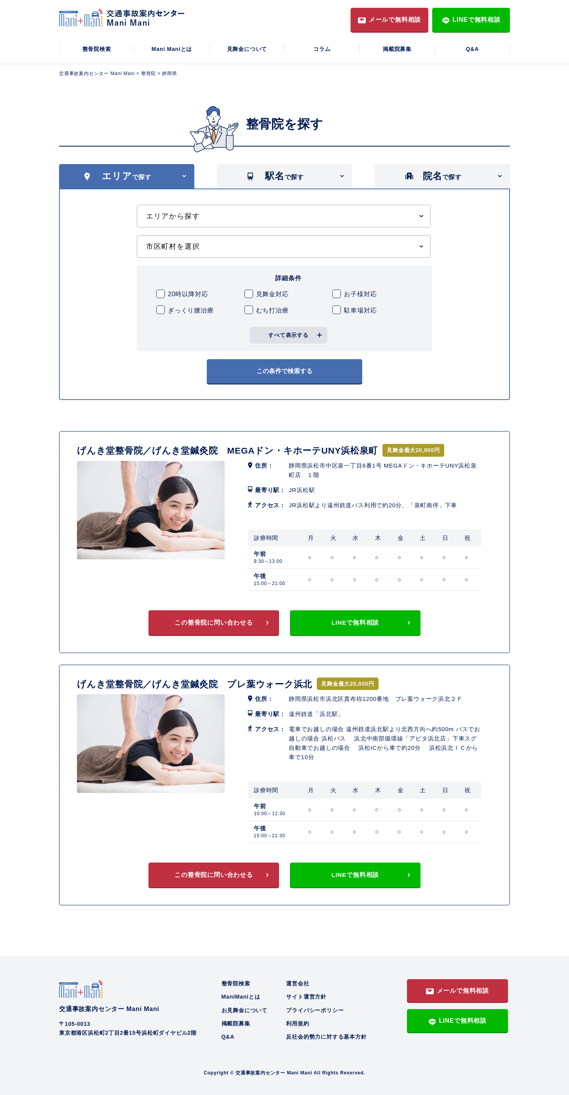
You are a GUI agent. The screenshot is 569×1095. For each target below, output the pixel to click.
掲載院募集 (397, 49)
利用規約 (297, 1022)
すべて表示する (288, 335)
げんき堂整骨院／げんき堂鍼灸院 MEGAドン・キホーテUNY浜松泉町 (234, 448)
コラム (321, 49)
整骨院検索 (96, 49)
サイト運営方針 (306, 995)
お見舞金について (244, 1009)
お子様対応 (360, 294)
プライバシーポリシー (315, 1009)
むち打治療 (272, 310)
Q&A (472, 49)
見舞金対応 (272, 294)
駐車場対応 (360, 310)
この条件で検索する (284, 370)
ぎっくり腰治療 (191, 310)
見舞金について (247, 49)
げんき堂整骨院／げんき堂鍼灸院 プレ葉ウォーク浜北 (199, 682)
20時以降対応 (188, 294)
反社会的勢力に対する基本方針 (326, 1036)
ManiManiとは (241, 995)
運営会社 (297, 982)
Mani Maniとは (172, 49)
